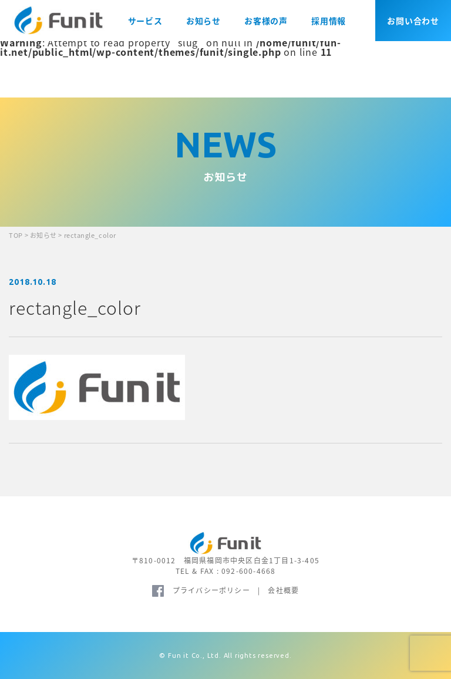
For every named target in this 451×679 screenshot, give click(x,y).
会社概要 (283, 590)
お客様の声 (266, 20)
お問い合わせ (413, 20)
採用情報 (328, 20)
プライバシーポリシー (211, 590)
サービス (145, 20)
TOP (16, 235)
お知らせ (203, 20)
